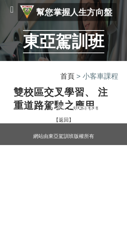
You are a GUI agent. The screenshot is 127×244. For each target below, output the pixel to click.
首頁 (67, 76)
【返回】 (64, 120)
